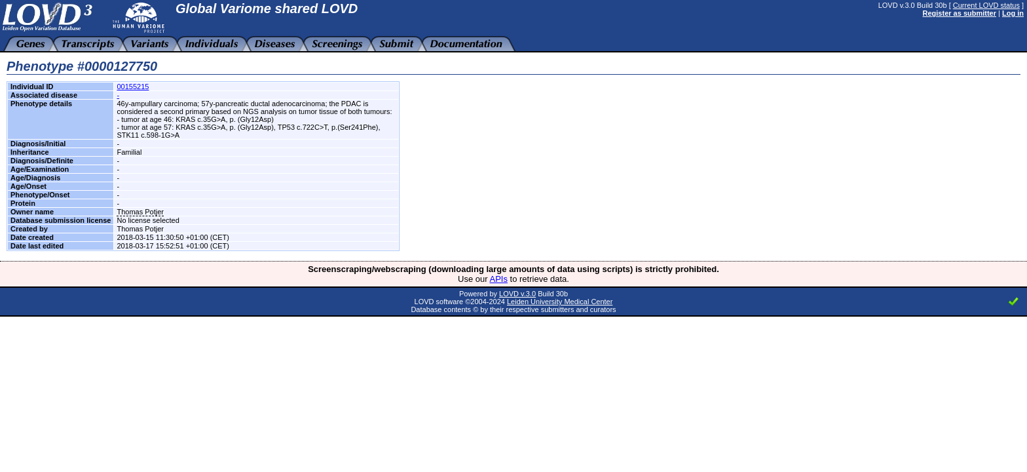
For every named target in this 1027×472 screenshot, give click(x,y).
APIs (499, 279)
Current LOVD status (986, 5)
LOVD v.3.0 (517, 294)
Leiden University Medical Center (559, 301)
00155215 (133, 86)
